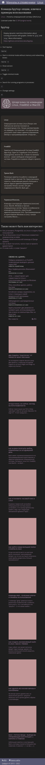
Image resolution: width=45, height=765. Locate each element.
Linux (40, 2)
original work (26, 20)
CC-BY (18, 20)
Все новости (13, 317)
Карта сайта (14, 759)
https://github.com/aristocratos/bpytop (18, 40)
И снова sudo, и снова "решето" (14, 246)
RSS (34, 317)
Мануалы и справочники (20, 2)
